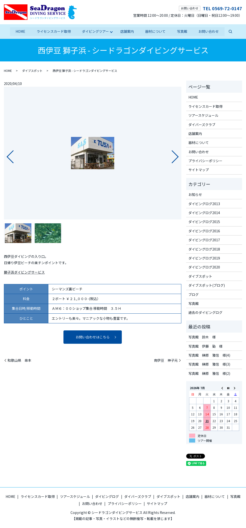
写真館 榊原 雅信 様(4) (209, 354)
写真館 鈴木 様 (202, 336)
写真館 (182, 31)
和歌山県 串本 (19, 360)
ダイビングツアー (95, 31)
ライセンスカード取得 (53, 31)
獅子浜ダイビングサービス (24, 271)
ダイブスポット (32, 70)
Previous (6, 155)
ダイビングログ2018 (204, 248)
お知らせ (195, 194)
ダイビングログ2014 (204, 212)
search (231, 31)
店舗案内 (127, 31)
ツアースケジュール (203, 115)
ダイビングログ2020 (204, 267)
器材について (155, 31)
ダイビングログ (107, 496)
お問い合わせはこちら (93, 336)
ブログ (193, 294)
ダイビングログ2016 (204, 230)
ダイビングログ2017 (204, 239)
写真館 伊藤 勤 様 (205, 346)
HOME (20, 31)
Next (179, 155)
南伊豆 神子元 (166, 360)
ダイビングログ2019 (204, 257)
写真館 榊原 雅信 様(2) (209, 373)
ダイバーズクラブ (201, 124)
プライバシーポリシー (205, 160)
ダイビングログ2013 (204, 203)
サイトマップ (198, 169)
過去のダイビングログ (205, 312)
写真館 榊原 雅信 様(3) (209, 364)
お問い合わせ (209, 31)
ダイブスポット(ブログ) (206, 285)
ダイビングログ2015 (204, 221)
